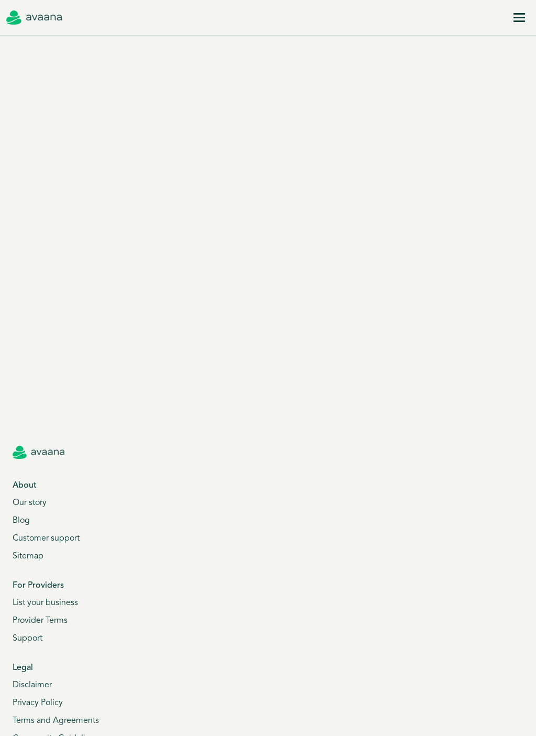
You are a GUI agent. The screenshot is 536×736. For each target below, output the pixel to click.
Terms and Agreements (56, 721)
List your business (45, 603)
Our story (30, 503)
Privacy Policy (38, 703)
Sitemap (28, 556)
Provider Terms (40, 621)
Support (27, 638)
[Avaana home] (34, 17)
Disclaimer (32, 685)
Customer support (46, 538)
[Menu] (519, 17)
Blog (21, 521)
